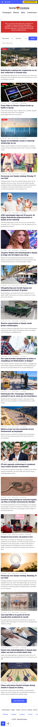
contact (18, 710)
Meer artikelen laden (19, 700)
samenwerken (6, 710)
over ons (23, 710)
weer (23, 12)
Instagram (22, 714)
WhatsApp (5, 714)
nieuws (16, 12)
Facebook (13, 714)
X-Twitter (30, 714)
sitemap (29, 710)
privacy (35, 710)
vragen (13, 710)
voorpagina (6, 12)
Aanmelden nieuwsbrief (30, 1)
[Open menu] (2, 2)
